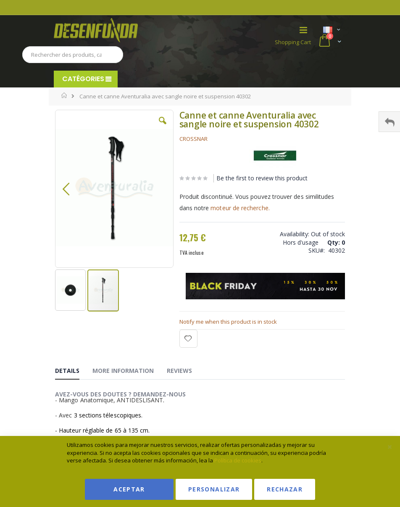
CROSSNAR (193, 139)
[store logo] (127, 30)
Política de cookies (237, 460)
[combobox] (72, 54)
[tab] (73, 372)
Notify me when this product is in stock (228, 321)
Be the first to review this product (262, 178)
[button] (162, 127)
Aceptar (129, 489)
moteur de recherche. (240, 208)
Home (64, 95)
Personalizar (213, 489)
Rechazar (285, 489)
